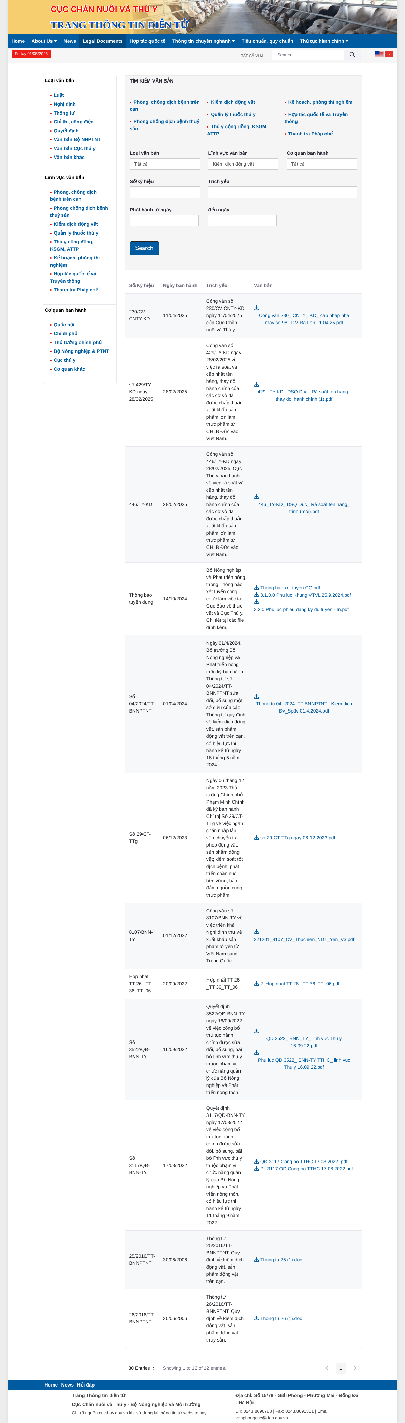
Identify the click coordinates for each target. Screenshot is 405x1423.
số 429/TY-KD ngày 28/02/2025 (141, 392)
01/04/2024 (175, 703)
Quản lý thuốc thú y (76, 233)
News (70, 41)
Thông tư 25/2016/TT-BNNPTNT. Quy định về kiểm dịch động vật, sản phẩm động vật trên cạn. (225, 1259)
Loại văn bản (144, 153)
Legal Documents (103, 41)
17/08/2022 (175, 1165)
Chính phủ (65, 333)
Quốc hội (64, 324)
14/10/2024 (175, 598)
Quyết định (66, 130)
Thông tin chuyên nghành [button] (203, 41)
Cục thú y (65, 360)
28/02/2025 (175, 391)
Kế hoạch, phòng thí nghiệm (320, 102)
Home (18, 41)
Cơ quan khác (69, 369)
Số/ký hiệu (142, 181)
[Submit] (352, 55)
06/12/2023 (175, 837)
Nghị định (65, 104)
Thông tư (64, 113)
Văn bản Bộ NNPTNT (77, 139)
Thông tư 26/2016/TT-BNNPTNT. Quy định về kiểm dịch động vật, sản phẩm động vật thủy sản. (225, 1318)
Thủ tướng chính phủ (78, 342)
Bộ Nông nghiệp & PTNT (82, 351)
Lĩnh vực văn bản (227, 153)
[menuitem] (51, 1385)
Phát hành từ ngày (151, 209)
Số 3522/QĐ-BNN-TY (139, 1049)
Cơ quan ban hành (307, 153)
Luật (59, 95)
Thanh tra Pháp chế (76, 290)
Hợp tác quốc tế (147, 41)
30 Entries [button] (144, 1369)
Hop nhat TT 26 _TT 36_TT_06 (140, 983)
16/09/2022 (175, 1049)
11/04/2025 (175, 315)
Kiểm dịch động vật (76, 224)
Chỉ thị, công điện (74, 121)
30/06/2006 (175, 1259)
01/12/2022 (175, 935)
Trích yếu (218, 181)
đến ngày (218, 209)
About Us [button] (44, 41)
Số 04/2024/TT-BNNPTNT (142, 704)
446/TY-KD (141, 504)
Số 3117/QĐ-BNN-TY (139, 1165)
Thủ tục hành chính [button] (324, 41)
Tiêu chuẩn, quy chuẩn (267, 41)
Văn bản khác (69, 157)
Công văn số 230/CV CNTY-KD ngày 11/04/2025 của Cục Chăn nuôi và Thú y (225, 315)
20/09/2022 (175, 983)
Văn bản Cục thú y (75, 148)
